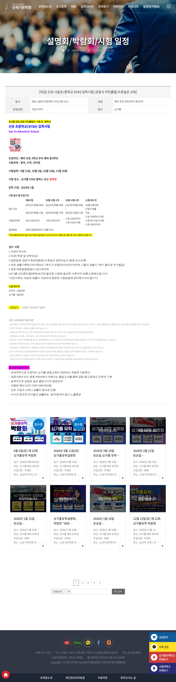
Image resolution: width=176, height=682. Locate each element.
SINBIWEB (120, 662)
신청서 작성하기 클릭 (33, 307)
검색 (120, 591)
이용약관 (103, 678)
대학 (73, 6)
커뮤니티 (133, 6)
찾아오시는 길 (128, 678)
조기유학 (61, 6)
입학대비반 (87, 6)
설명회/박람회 (151, 6)
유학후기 (103, 6)
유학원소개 (44, 6)
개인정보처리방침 (75, 678)
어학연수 (118, 6)
